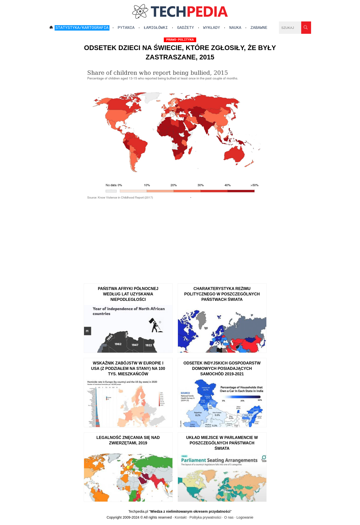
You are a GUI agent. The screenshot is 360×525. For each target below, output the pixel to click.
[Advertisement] (180, 241)
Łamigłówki (156, 28)
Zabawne (259, 28)
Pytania (126, 28)
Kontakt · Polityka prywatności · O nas (204, 517)
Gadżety (185, 28)
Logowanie (245, 517)
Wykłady (211, 28)
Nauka (235, 28)
